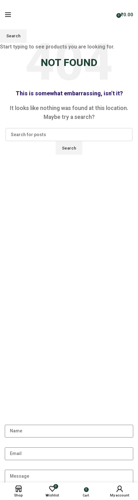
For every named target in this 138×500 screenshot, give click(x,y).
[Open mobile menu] (8, 14)
